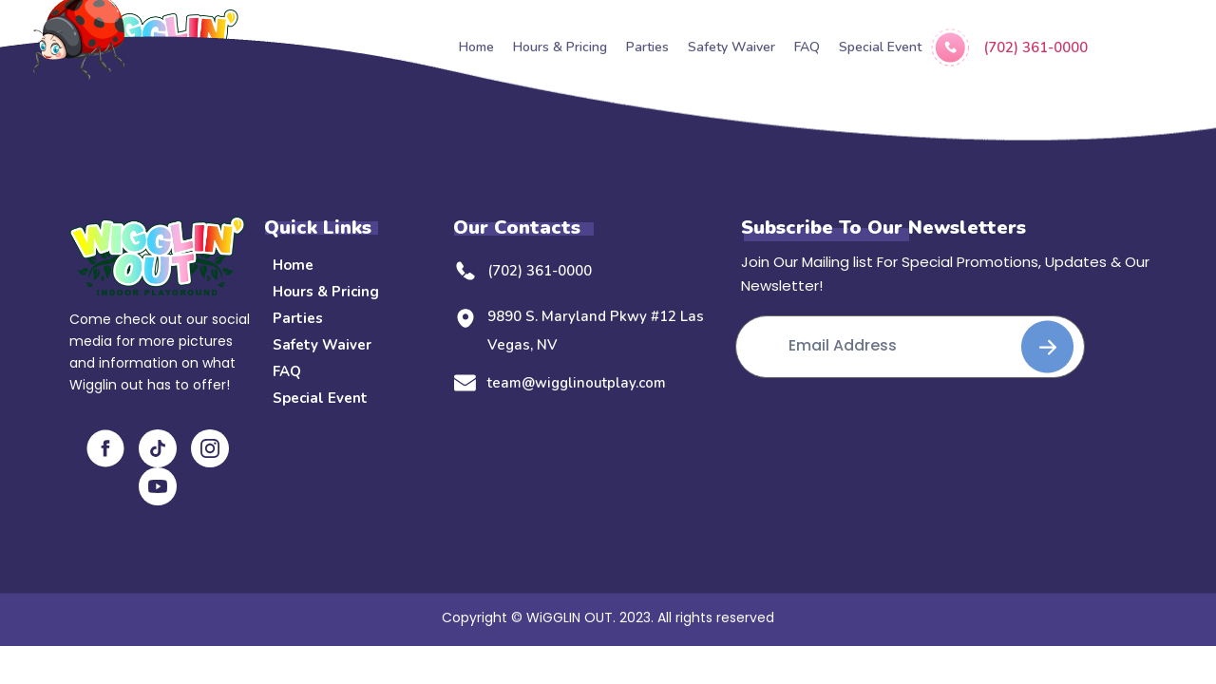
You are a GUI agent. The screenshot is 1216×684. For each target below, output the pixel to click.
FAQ (287, 371)
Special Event (320, 398)
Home (293, 265)
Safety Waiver (322, 344)
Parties (298, 318)
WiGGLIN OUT (569, 617)
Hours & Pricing (326, 291)
